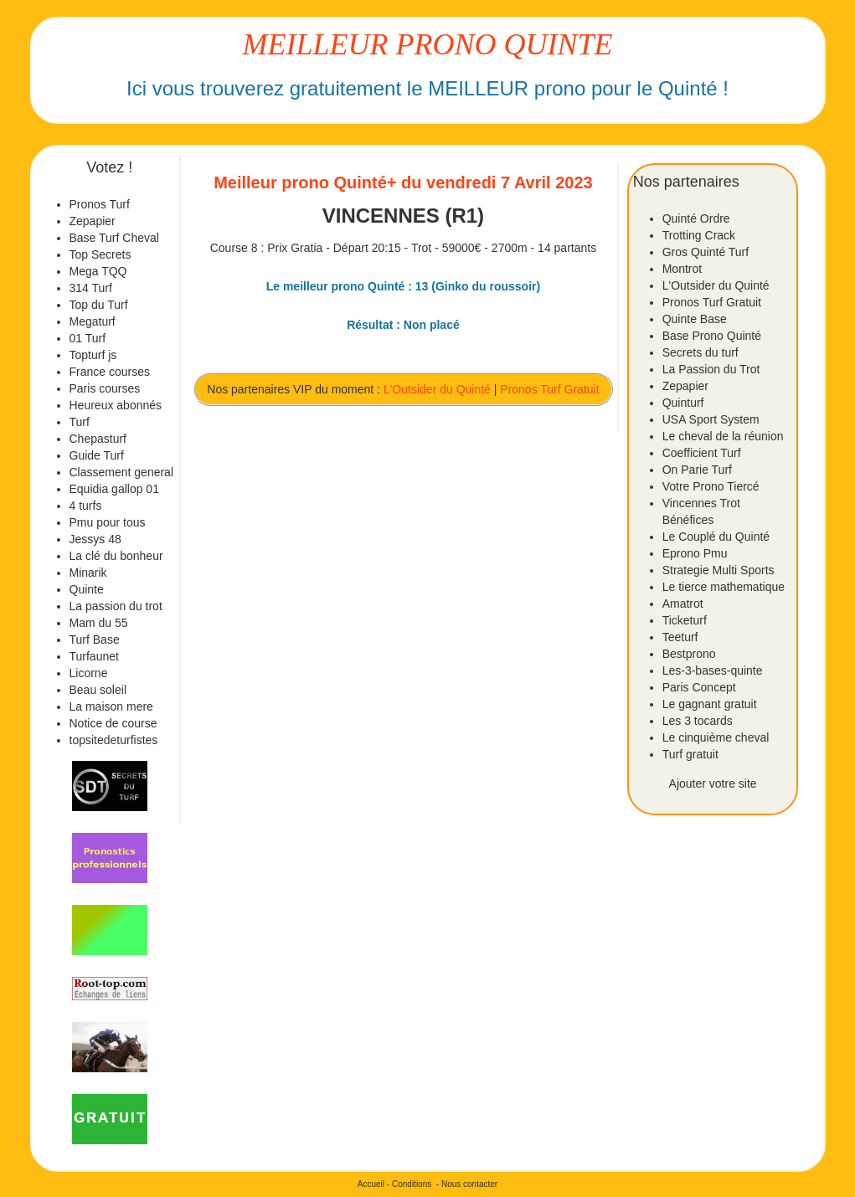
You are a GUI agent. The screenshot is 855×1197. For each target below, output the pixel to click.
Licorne (89, 673)
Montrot (682, 268)
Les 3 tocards (697, 720)
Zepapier (93, 221)
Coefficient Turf (701, 453)
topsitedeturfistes (114, 740)
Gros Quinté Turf (705, 252)
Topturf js (93, 355)
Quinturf (683, 402)
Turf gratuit (690, 754)
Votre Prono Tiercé (711, 486)
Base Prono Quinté (711, 335)
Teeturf (680, 637)
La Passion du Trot (711, 369)
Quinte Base (694, 319)
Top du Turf (99, 304)
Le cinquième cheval (716, 737)
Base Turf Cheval (114, 237)
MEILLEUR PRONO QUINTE (428, 44)
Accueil (371, 1184)
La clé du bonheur (116, 556)
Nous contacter (469, 1184)
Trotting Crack (698, 235)
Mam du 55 (99, 622)
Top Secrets (100, 254)
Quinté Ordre (696, 218)
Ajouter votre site (713, 783)
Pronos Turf (100, 204)
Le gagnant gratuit (709, 704)
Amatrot (682, 603)
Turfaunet (94, 656)
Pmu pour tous (108, 522)
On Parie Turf (697, 469)
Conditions (411, 1184)
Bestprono (689, 653)
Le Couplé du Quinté (716, 536)
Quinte (87, 589)
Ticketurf (684, 620)
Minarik (88, 572)
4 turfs (86, 505)
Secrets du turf (700, 352)
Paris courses (105, 388)
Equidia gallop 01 (114, 489)
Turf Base (95, 639)
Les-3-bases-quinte (712, 670)
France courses (110, 371)
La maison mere (111, 706)
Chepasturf (98, 438)
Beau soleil (98, 689)
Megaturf (93, 321)
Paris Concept (699, 687)
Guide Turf (97, 455)
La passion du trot (116, 606)
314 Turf (91, 288)
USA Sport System (711, 419)
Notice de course (113, 723)
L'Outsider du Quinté (437, 389)
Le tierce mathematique (723, 586)
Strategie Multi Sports (718, 570)
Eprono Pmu (695, 553)
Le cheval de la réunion (723, 436)
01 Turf (88, 338)
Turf (80, 422)
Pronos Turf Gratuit (549, 389)
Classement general (122, 472)
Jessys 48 (95, 539)
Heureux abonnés (116, 405)
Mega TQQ (98, 271)
